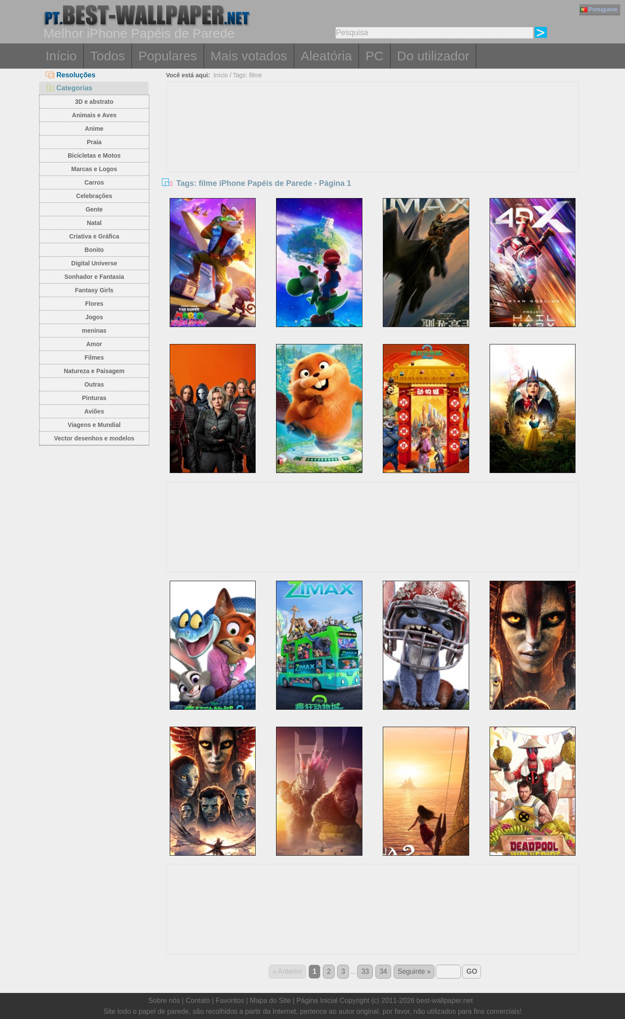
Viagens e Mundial (94, 424)
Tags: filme (247, 75)
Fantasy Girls (94, 290)
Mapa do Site (270, 1000)
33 (365, 971)
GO (471, 971)
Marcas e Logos (94, 168)
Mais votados (249, 56)
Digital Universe (94, 263)
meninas (94, 330)
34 (383, 971)
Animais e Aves (94, 115)
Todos (107, 56)
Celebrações (94, 195)
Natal (94, 222)
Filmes (94, 357)
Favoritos (230, 1000)
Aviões (94, 411)
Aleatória (326, 56)
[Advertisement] (373, 147)
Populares (167, 56)
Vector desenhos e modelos (94, 438)
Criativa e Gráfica (94, 236)
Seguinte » (414, 971)
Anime (94, 128)
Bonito (94, 249)
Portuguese (599, 9)
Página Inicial (317, 1000)
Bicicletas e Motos (94, 155)
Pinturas (94, 397)
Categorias (69, 88)
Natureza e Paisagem (94, 370)
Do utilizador (433, 56)
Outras (94, 384)
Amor (94, 344)
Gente (94, 209)
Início (61, 56)
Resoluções (70, 75)
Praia (94, 142)
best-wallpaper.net (445, 1000)
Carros (94, 182)
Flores (94, 303)
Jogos (94, 317)
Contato (198, 1000)
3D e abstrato (94, 101)
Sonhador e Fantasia (94, 276)
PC (374, 56)
